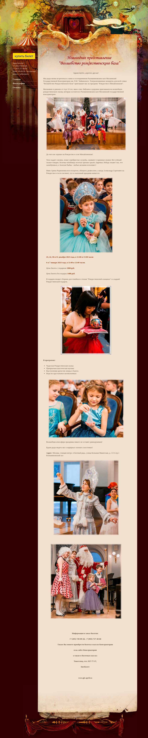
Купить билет (24, 56)
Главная (17, 79)
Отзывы (17, 87)
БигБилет (85, 667)
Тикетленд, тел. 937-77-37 (85, 661)
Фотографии (19, 83)
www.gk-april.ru (85, 678)
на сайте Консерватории (86, 650)
